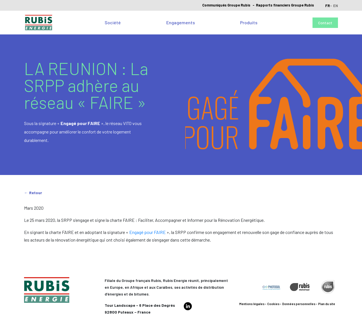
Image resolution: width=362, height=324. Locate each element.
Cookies (273, 304)
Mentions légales (251, 304)
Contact (325, 22)
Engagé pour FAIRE (147, 232)
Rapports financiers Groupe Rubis (285, 5)
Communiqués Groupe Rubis (226, 5)
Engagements (180, 22)
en (335, 5)
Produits (248, 22)
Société (113, 22)
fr (327, 5)
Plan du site (326, 304)
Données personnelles (298, 304)
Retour (35, 192)
